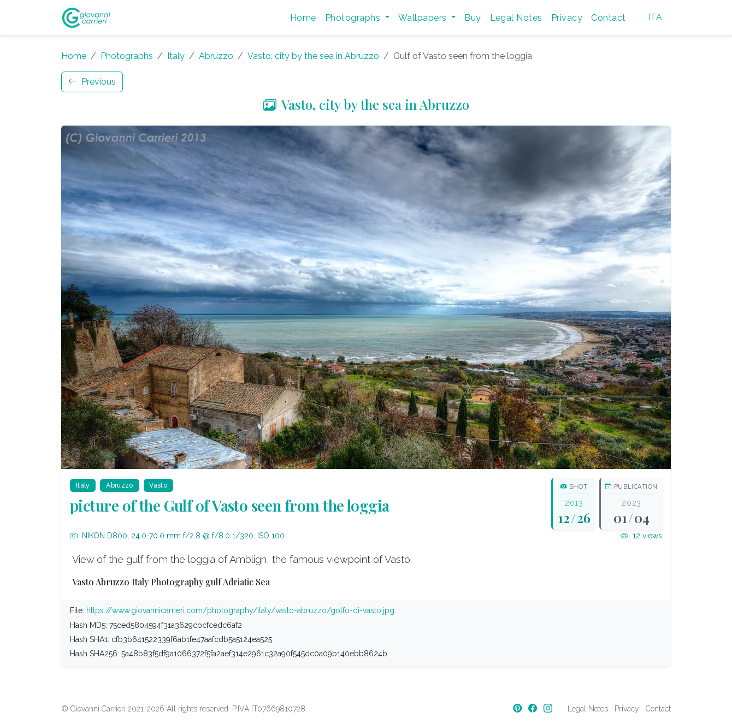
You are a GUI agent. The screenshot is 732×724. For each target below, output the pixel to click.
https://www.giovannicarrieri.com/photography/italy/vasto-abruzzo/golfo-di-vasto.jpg (240, 610)
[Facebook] (533, 708)
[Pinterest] (518, 708)
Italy (176, 56)
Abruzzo (216, 56)
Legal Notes (516, 18)
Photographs (127, 56)
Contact (608, 18)
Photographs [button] (354, 18)
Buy (472, 18)
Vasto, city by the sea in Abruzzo (313, 56)
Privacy (566, 18)
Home (303, 18)
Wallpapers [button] (423, 18)
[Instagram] (549, 708)
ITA (655, 17)
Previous (92, 81)
